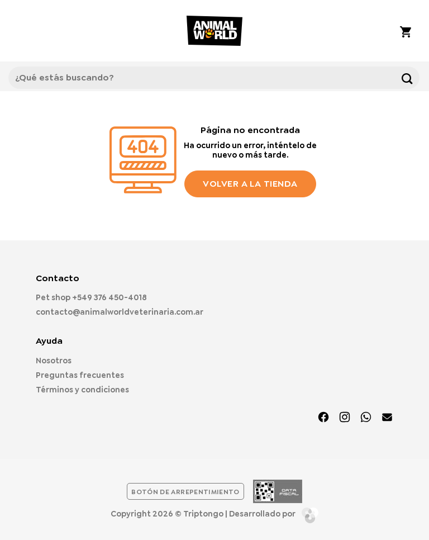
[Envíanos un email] (387, 418)
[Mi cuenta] (375, 30)
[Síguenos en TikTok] (366, 418)
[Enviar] (406, 77)
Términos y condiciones (82, 389)
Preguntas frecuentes (80, 375)
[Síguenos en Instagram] (345, 418)
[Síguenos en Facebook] (323, 418)
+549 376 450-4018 (109, 297)
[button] (22, 30)
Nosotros (54, 360)
